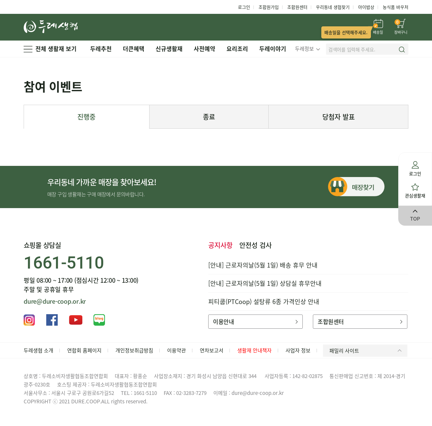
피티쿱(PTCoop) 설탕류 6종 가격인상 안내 (263, 301)
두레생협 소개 (38, 350)
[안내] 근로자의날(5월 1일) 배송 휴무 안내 (263, 265)
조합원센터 (297, 7)
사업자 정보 (298, 350)
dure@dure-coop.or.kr (55, 301)
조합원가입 (269, 7)
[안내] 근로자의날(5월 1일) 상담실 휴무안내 (265, 283)
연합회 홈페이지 (84, 350)
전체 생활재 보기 (50, 48)
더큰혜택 (133, 48)
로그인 (244, 7)
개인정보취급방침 (134, 350)
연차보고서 (211, 350)
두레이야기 (272, 48)
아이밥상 (366, 7)
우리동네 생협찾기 (333, 7)
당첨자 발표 (338, 117)
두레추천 (101, 48)
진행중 (86, 117)
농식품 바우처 (395, 7)
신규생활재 (169, 48)
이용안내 (255, 321)
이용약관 (176, 350)
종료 (209, 117)
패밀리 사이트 (366, 350)
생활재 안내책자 (254, 350)
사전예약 (204, 48)
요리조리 (237, 48)
